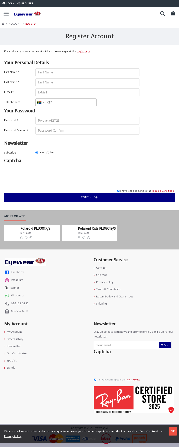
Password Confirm (15, 130)
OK (173, 431)
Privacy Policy (12, 436)
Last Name (10, 82)
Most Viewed (15, 216)
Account (15, 24)
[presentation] (36, 173)
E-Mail (8, 92)
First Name (10, 72)
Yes (39, 152)
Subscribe (10, 153)
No (50, 152)
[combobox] (40, 102)
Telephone (11, 102)
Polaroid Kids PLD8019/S (97, 229)
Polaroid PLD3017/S (35, 229)
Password (10, 120)
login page (83, 51)
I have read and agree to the (117, 380)
